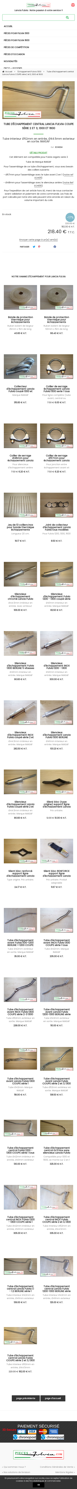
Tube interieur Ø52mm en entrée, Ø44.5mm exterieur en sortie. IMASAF (57, 1229)
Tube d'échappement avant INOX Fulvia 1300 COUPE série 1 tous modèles (56, 942)
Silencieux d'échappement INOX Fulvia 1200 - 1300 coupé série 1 (57, 665)
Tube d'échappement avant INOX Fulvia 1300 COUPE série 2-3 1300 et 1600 (20, 1011)
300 (57, 679)
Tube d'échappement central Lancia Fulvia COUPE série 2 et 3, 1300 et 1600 (39, 126)
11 (56, 887)
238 (20, 1025)
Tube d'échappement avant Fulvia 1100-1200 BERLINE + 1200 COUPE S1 (20, 942)
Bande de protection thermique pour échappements (20, 319)
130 (20, 1163)
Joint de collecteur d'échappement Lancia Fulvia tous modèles (57, 527)
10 (61, 817)
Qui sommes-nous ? (15, 1466)
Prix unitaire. (56, 810)
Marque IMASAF (20, 395)
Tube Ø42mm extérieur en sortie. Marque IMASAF (20, 950)
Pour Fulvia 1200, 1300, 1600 (57, 533)
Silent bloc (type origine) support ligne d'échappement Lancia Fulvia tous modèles (57, 804)
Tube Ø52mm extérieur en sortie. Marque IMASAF (20, 1020)
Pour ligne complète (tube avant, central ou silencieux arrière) (56, 398)
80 (20, 817)
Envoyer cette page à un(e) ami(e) (38, 239)
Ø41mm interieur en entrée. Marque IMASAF (56, 604)
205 (57, 956)
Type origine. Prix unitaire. (20, 879)
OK (38, 1485)
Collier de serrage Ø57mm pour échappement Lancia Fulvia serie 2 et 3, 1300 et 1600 (56, 458)
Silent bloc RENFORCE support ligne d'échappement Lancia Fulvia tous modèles (57, 873)
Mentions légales (64, 1472)
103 (56, 748)
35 (20, 956)
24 (20, 887)
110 (56, 1025)
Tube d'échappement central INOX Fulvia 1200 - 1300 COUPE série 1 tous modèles (20, 1219)
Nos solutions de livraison (17, 1472)
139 (20, 1302)
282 (20, 748)
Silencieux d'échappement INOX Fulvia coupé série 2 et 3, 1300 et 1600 (20, 734)
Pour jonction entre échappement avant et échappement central (56, 467)
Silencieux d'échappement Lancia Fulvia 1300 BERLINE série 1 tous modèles (57, 734)
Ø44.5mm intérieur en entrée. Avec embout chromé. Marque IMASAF (20, 606)
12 (50, 817)
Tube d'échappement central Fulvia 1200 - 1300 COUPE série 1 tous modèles (20, 1150)
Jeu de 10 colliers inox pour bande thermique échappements (20, 527)
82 (56, 610)
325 (56, 1163)
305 (20, 1233)
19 (20, 540)
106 (20, 610)
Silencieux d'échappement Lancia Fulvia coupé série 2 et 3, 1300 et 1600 (20, 804)
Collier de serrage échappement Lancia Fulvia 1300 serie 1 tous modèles (56, 388)
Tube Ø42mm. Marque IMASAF (56, 950)
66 (56, 333)
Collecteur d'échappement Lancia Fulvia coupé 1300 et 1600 (20, 388)
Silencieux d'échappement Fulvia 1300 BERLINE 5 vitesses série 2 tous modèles (20, 665)
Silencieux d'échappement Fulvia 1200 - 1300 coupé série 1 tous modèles (56, 596)
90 (20, 679)
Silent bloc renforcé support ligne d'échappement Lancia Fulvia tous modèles (20, 873)
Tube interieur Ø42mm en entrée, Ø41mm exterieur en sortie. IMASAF (20, 1298)
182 (25, 1371)
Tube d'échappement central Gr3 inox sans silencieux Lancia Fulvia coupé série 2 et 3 (56, 1150)
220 (13, 1371)
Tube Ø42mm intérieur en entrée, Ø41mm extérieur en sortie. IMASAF (20, 1160)
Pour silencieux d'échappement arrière (20, 466)
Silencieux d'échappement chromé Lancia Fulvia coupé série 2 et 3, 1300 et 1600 (20, 596)
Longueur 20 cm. (20, 533)
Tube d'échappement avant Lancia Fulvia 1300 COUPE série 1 (20, 1081)
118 (20, 1094)
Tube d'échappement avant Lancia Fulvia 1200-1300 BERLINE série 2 (57, 1011)
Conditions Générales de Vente (56, 1466)
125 (56, 1302)
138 (56, 1094)
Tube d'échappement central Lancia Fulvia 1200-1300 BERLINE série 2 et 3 (57, 1288)
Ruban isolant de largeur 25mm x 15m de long (20, 327)
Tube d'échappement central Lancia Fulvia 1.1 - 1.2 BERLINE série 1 (20, 1288)
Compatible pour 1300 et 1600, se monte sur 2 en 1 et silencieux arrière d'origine (56, 1160)
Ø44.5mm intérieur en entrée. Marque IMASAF (20, 743)
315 (20, 402)
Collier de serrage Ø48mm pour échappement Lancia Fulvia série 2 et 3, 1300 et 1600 (20, 458)
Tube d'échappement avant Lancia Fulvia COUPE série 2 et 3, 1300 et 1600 (56, 1081)
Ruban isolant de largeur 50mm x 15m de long (56, 327)
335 (56, 1233)
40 (20, 333)
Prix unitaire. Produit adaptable (56, 881)
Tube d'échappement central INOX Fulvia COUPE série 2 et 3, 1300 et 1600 (56, 1219)
